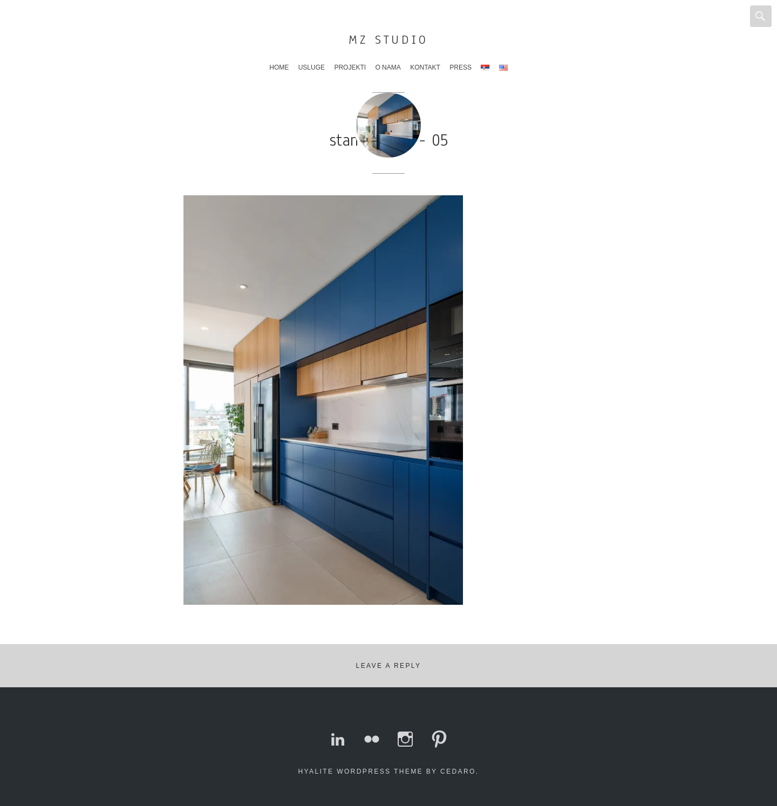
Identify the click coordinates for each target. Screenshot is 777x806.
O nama (387, 67)
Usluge (311, 67)
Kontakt (425, 67)
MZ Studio (388, 39)
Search (761, 16)
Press (460, 67)
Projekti (350, 67)
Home (279, 67)
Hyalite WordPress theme (360, 771)
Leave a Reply (388, 666)
